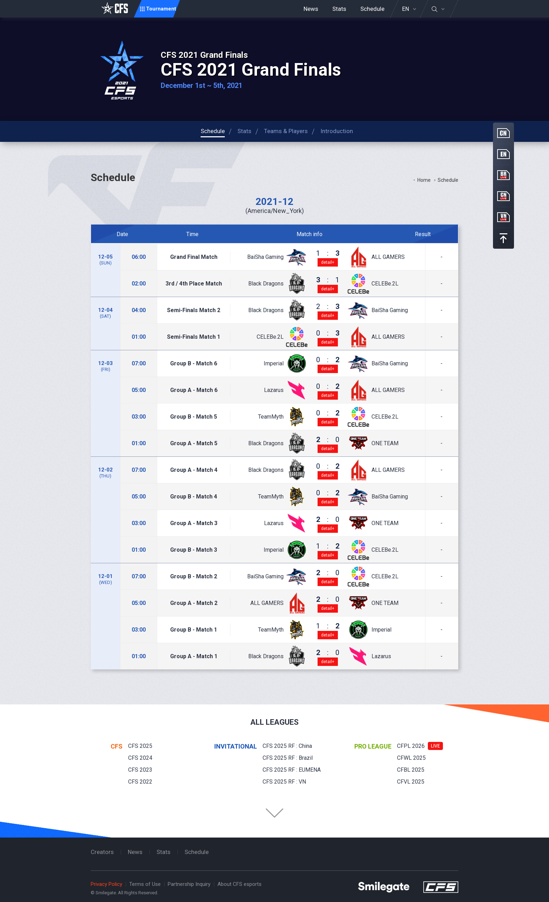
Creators (102, 851)
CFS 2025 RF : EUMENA (292, 769)
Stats (339, 8)
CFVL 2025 (410, 781)
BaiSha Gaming (265, 257)
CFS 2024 (140, 758)
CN (503, 133)
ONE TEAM (384, 443)
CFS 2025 (140, 746)
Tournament (161, 9)
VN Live (503, 217)
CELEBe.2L (384, 284)
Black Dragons (266, 284)
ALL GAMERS (388, 257)
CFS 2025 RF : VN (284, 781)
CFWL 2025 (411, 758)
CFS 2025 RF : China (287, 746)
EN (405, 9)
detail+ (327, 262)
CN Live (503, 196)
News (311, 8)
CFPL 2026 (411, 746)
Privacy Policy (106, 884)
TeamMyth (271, 417)
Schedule (372, 8)
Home (424, 180)
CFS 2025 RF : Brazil (288, 758)
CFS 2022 (140, 781)
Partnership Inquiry (189, 884)
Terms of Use (145, 884)
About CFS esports (239, 884)
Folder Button (274, 813)
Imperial (274, 363)
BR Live (503, 175)
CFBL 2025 (410, 769)
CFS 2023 (140, 769)
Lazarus (274, 390)
